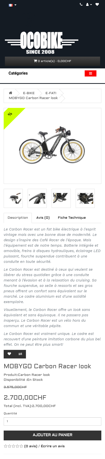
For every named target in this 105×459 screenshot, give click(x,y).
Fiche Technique (72, 217)
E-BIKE (29, 93)
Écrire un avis (53, 446)
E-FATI (51, 93)
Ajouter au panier (52, 435)
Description (18, 217)
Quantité (10, 413)
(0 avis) (30, 446)
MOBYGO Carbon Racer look (33, 98)
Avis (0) (42, 217)
